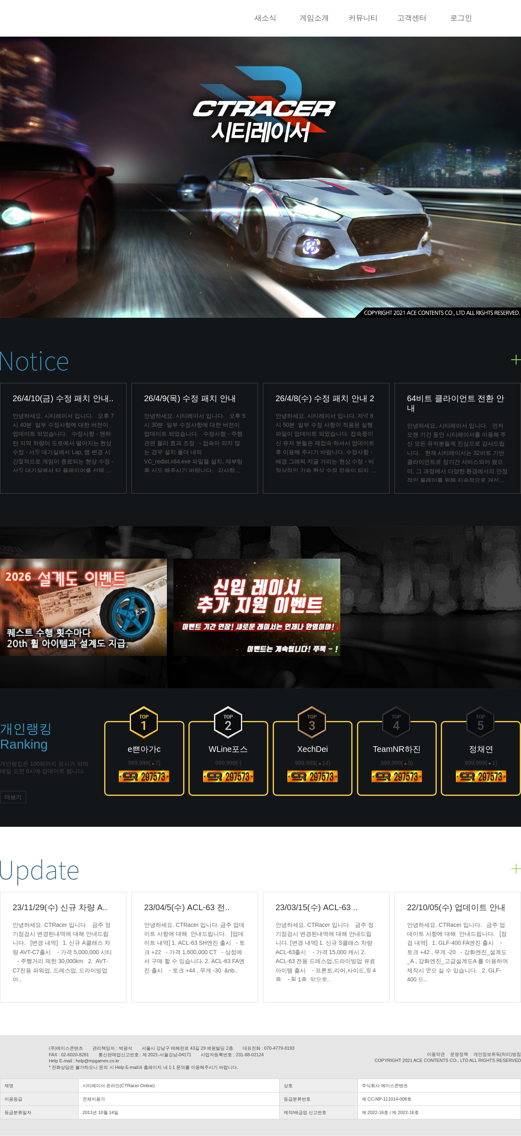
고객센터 (412, 18)
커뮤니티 (363, 18)
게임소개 (314, 18)
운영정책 (459, 1054)
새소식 (265, 18)
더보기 (13, 797)
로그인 (461, 18)
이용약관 (436, 1054)
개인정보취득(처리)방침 (497, 1054)
